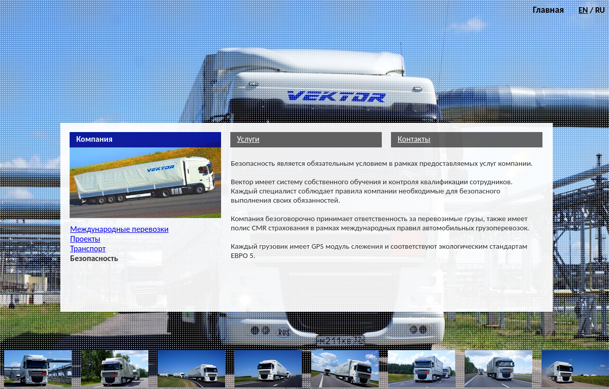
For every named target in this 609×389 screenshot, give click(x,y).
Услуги (248, 139)
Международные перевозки (119, 229)
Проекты (85, 239)
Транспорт (87, 248)
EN (583, 10)
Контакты (414, 139)
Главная (548, 9)
